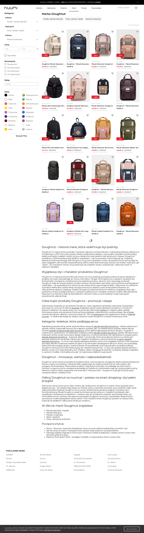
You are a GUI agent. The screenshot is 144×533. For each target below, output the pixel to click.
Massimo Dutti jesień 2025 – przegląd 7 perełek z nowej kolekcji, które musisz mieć (83, 439)
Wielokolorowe (30, 95)
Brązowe (27, 121)
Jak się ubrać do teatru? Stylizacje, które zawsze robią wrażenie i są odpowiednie (82, 432)
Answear (75, 310)
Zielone (27, 99)
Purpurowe (10, 112)
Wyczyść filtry (21, 136)
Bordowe (10, 121)
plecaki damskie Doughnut (106, 328)
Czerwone (10, 103)
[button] (70, 2)
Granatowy (10, 116)
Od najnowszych (12, 68)
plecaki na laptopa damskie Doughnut (66, 332)
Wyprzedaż (10, 56)
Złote (8, 129)
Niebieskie (28, 112)
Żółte (8, 108)
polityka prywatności (52, 530)
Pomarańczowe (30, 103)
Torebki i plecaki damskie (53, 19)
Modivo (103, 312)
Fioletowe (28, 116)
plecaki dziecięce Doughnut (54, 339)
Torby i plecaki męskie (74, 19)
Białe (8, 99)
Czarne (9, 95)
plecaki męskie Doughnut (105, 334)
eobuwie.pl (99, 316)
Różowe (27, 108)
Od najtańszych (11, 71)
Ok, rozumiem (131, 529)
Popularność (10, 64)
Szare (26, 125)
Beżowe (9, 125)
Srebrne (27, 129)
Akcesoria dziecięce (93, 19)
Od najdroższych (12, 74)
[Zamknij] (138, 2)
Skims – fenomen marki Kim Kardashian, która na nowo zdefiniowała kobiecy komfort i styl (86, 430)
